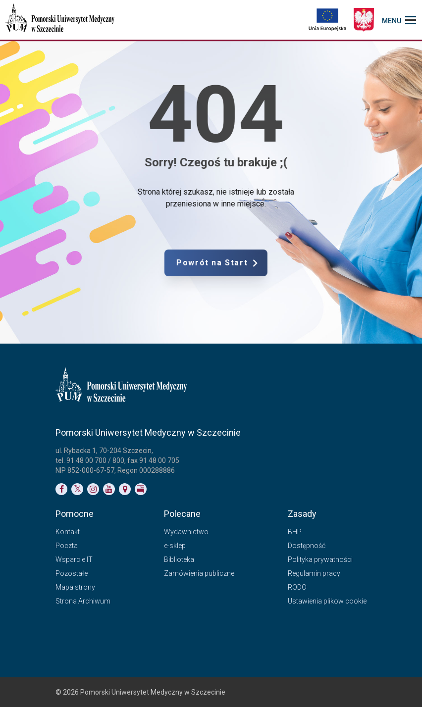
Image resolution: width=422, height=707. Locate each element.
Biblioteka (179, 559)
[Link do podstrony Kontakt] (125, 489)
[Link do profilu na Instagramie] (93, 489)
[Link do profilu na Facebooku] (61, 489)
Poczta (66, 546)
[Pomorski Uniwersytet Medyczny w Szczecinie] (61, 20)
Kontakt (67, 532)
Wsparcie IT (74, 559)
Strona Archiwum (82, 601)
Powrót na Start (253, 262)
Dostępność (306, 546)
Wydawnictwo (186, 532)
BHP (295, 532)
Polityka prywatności (320, 559)
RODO (297, 587)
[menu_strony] (399, 19)
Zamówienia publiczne (199, 573)
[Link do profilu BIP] (141, 489)
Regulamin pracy (314, 573)
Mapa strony (75, 587)
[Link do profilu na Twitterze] (77, 489)
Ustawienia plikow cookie (327, 601)
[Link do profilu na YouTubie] (109, 489)
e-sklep (175, 546)
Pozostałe (71, 573)
